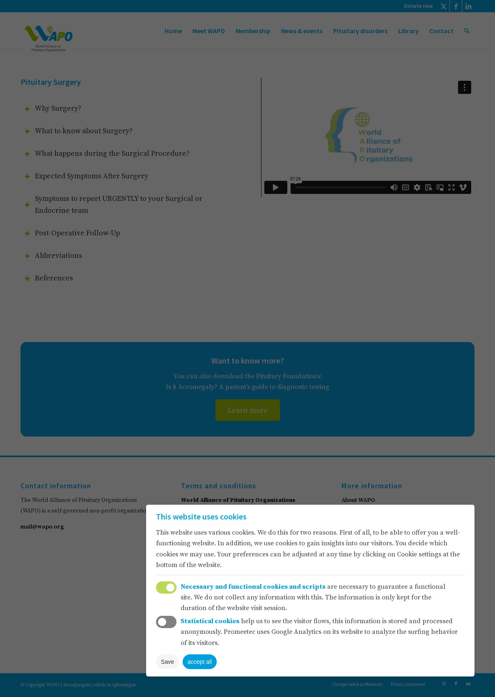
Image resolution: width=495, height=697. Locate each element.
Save (167, 661)
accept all (200, 661)
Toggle (166, 587)
